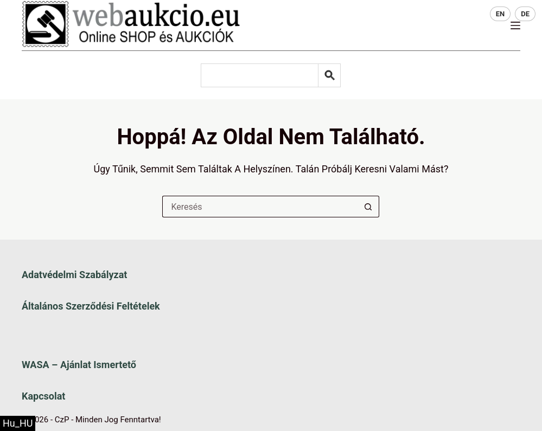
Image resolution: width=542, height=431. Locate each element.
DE (525, 14)
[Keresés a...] (260, 206)
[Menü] (515, 25)
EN (500, 14)
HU (475, 14)
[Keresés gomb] (368, 206)
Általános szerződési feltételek (91, 306)
